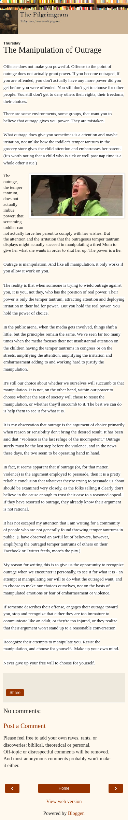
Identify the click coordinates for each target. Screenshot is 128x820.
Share (15, 692)
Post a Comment (24, 725)
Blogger (76, 813)
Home (63, 788)
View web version (64, 801)
